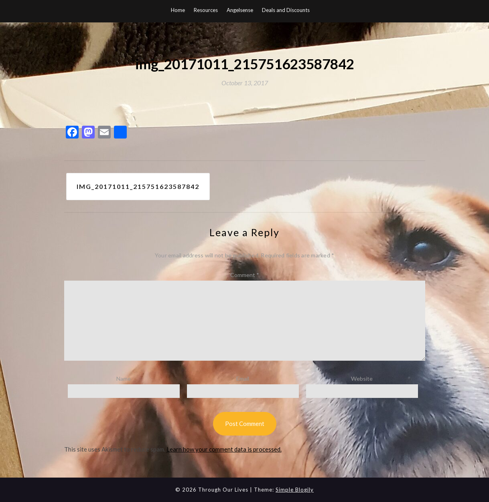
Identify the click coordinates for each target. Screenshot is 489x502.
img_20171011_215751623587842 (138, 186)
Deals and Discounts (286, 10)
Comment (244, 274)
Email (242, 378)
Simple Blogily (295, 489)
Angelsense (240, 10)
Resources (206, 10)
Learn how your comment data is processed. (224, 449)
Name (123, 378)
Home (178, 10)
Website (362, 378)
